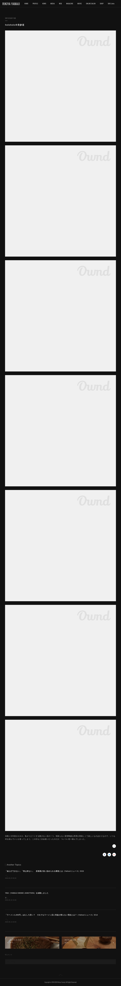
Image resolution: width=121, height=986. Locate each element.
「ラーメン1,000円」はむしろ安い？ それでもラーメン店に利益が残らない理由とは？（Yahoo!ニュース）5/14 (51, 915)
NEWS (44, 4)
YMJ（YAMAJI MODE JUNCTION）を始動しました (26, 893)
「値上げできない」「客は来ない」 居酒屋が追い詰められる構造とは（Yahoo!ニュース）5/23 (44, 871)
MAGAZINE (69, 4)
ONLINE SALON (91, 4)
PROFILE (35, 4)
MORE (110, 4)
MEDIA (52, 4)
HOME (26, 4)
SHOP (102, 4)
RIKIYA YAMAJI (11, 4)
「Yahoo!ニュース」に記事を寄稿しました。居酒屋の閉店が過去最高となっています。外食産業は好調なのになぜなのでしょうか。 (51, 876)
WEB (60, 4)
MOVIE (79, 4)
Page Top (60, 975)
